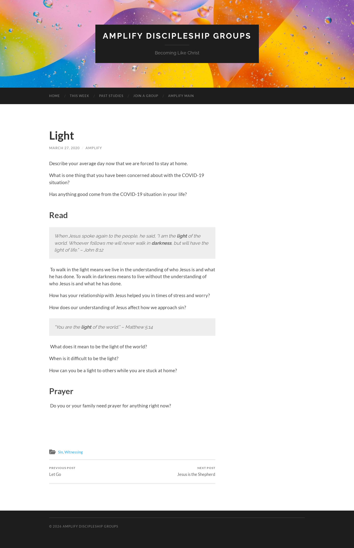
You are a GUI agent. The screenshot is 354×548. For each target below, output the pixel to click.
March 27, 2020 (64, 148)
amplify (94, 148)
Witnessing (73, 452)
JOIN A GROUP (145, 96)
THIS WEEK (79, 96)
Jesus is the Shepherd (196, 471)
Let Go (62, 471)
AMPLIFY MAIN (181, 96)
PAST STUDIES (111, 96)
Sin (60, 452)
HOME (54, 96)
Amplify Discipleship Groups (177, 35)
